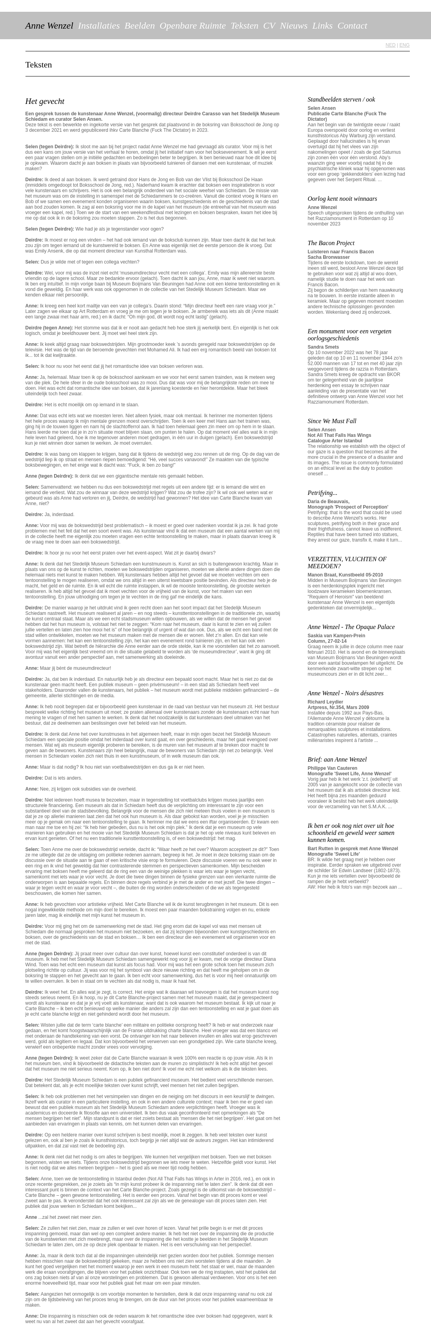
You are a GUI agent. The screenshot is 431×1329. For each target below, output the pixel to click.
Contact (352, 25)
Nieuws (294, 25)
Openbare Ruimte (193, 25)
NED (390, 45)
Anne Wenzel (49, 25)
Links (322, 25)
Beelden (140, 25)
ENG (404, 45)
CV (269, 25)
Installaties (99, 25)
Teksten (244, 25)
